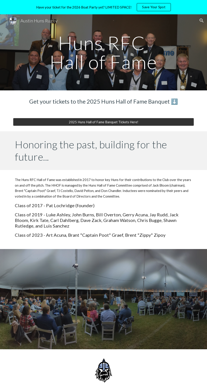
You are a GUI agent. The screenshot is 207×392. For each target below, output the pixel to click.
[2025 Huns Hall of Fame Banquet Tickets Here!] (103, 122)
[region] (103, 7)
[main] (103, 52)
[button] (201, 20)
